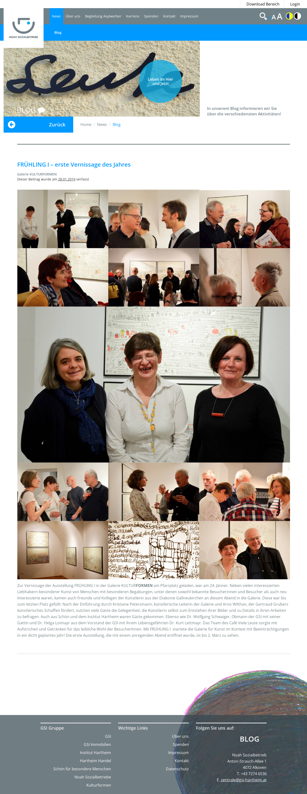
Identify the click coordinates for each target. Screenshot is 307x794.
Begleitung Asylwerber (103, 16)
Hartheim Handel (95, 760)
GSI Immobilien (97, 744)
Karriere (132, 16)
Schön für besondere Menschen (82, 768)
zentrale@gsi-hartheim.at (244, 780)
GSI (108, 736)
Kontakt (169, 16)
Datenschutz (177, 768)
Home (85, 124)
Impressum (189, 16)
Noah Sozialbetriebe (92, 777)
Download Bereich (262, 4)
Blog (57, 32)
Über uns (73, 16)
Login (295, 4)
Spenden (151, 16)
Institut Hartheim (95, 752)
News (56, 16)
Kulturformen (98, 785)
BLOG (31, 110)
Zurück (57, 124)
